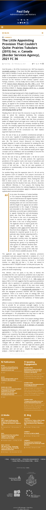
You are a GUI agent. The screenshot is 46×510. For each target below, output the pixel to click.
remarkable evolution (9, 71)
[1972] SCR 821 (17, 309)
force (22, 507)
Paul (7, 459)
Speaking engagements (31, 459)
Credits (27, 467)
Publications (15, 459)
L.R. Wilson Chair (22, 509)
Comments (8, 37)
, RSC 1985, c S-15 (23, 84)
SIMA (23, 228)
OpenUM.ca (29, 507)
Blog (7, 33)
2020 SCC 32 (16, 262)
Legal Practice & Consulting (23, 461)
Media (43, 459)
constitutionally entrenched (30, 289)
